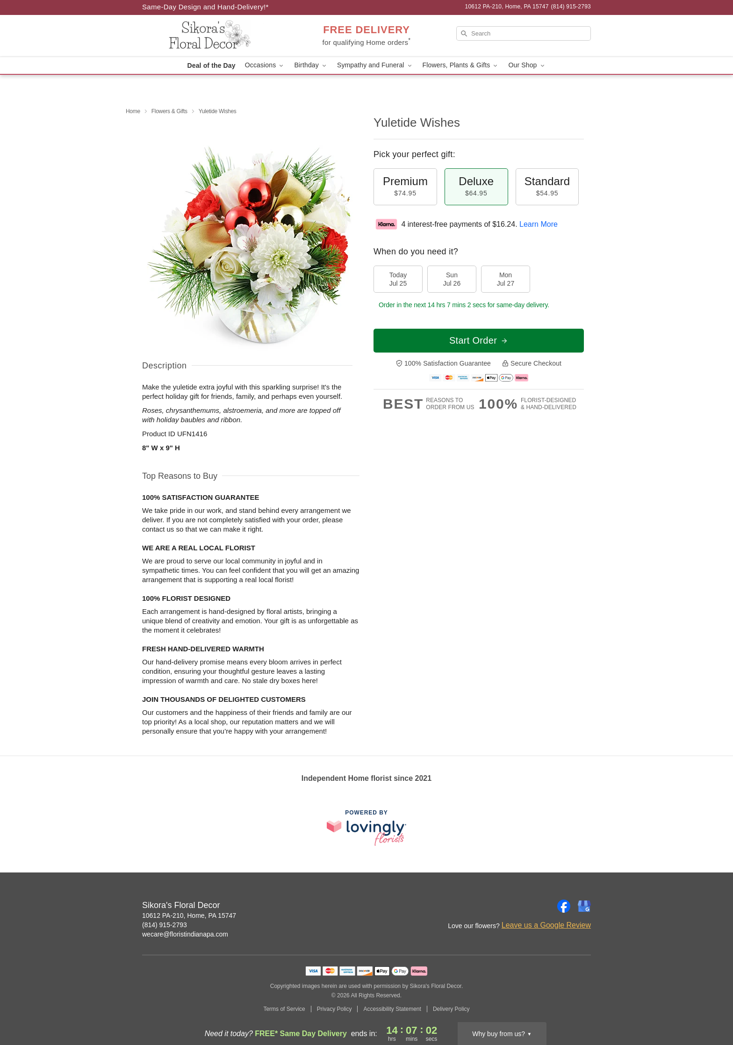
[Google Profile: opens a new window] (584, 906)
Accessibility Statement (392, 1009)
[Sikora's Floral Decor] (209, 36)
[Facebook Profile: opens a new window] (563, 906)
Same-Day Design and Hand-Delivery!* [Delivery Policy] (205, 7)
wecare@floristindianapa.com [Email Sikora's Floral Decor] (185, 934)
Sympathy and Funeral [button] (375, 65)
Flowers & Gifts (169, 111)
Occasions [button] (265, 65)
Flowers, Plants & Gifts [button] (461, 65)
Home (133, 111)
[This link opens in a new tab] (366, 827)
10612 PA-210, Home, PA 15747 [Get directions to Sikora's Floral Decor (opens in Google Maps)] (189, 915)
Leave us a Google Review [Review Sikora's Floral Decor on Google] (546, 925)
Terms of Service (284, 1009)
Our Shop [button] (527, 65)
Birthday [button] (311, 65)
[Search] (523, 33)
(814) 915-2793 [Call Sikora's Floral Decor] (164, 925)
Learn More (538, 224)
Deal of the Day (211, 65)
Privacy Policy (334, 1009)
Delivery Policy (451, 1009)
